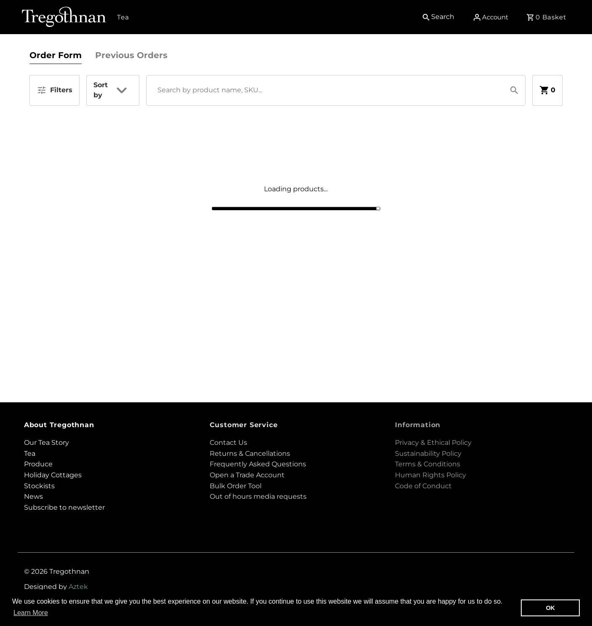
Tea (123, 17)
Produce (38, 464)
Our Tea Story (46, 443)
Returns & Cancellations (250, 453)
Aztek (78, 587)
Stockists (39, 486)
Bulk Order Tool (235, 486)
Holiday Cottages (53, 475)
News (33, 496)
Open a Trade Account (247, 475)
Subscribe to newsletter (64, 507)
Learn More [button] (30, 612)
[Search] (440, 16)
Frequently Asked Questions (258, 464)
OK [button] (550, 608)
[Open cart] (547, 16)
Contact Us (228, 443)
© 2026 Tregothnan (56, 571)
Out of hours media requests (258, 496)
